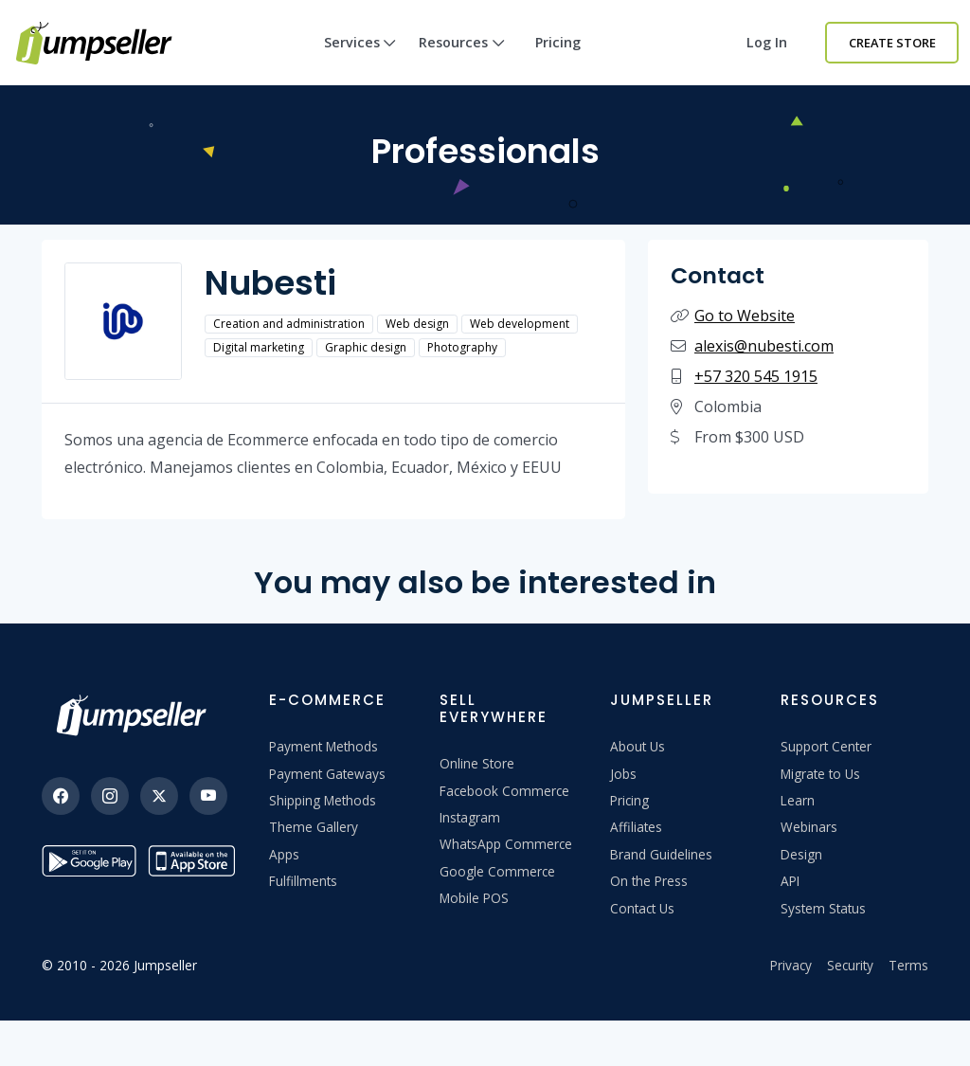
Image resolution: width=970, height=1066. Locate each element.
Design (801, 854)
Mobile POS (474, 898)
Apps (284, 854)
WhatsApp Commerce (506, 844)
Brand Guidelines (661, 854)
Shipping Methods (322, 800)
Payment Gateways (327, 774)
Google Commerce (497, 871)
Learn (798, 800)
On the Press (649, 881)
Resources (462, 59)
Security (850, 965)
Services (360, 59)
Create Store (892, 42)
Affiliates (636, 827)
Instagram (470, 817)
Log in (766, 42)
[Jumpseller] (136, 715)
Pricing (558, 42)
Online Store (477, 763)
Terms (908, 965)
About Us (637, 746)
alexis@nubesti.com (764, 345)
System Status (823, 908)
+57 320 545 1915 (755, 376)
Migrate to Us (820, 774)
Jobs (623, 774)
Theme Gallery (313, 827)
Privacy (791, 965)
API (790, 881)
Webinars (809, 827)
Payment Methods (323, 746)
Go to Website (744, 315)
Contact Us (642, 908)
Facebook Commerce (504, 791)
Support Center (826, 746)
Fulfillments (303, 881)
